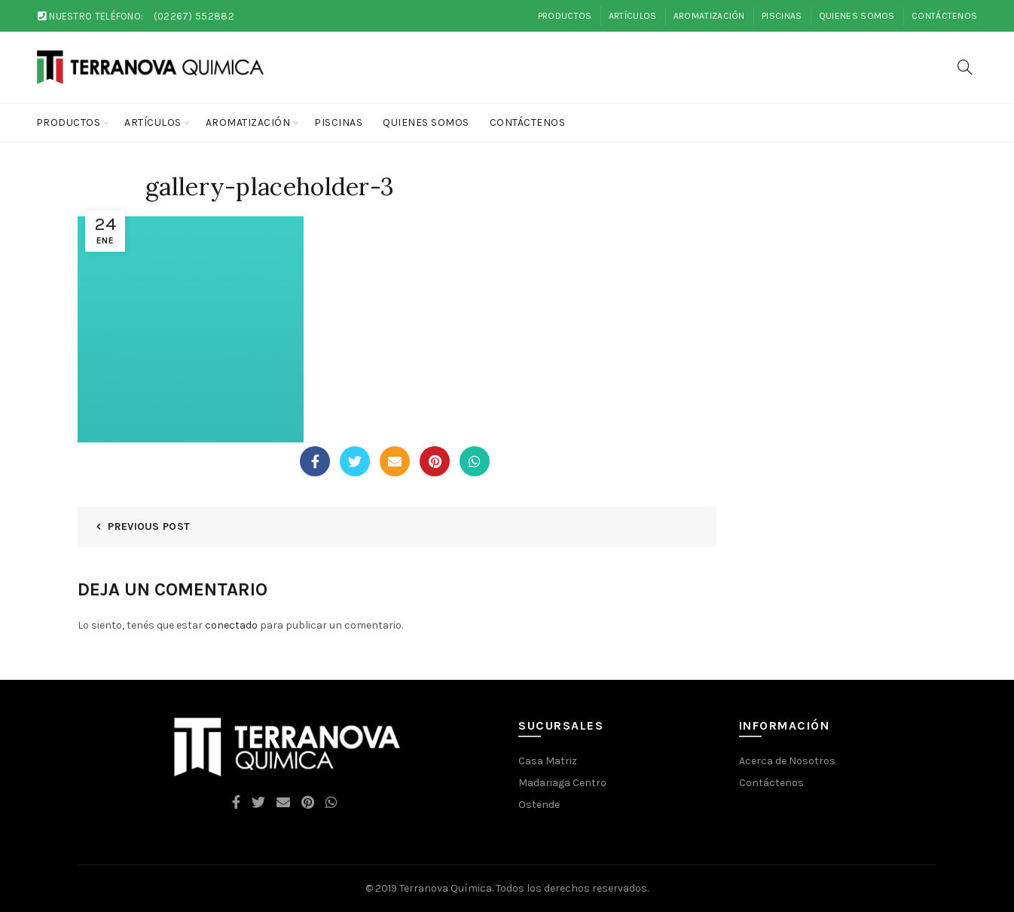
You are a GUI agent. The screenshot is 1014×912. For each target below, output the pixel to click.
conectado (231, 625)
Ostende (539, 804)
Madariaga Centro (562, 782)
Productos (565, 16)
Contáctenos (944, 16)
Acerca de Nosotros (787, 760)
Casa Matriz (547, 760)
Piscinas (782, 16)
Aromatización (709, 16)
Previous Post (149, 526)
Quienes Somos (857, 16)
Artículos (633, 16)
